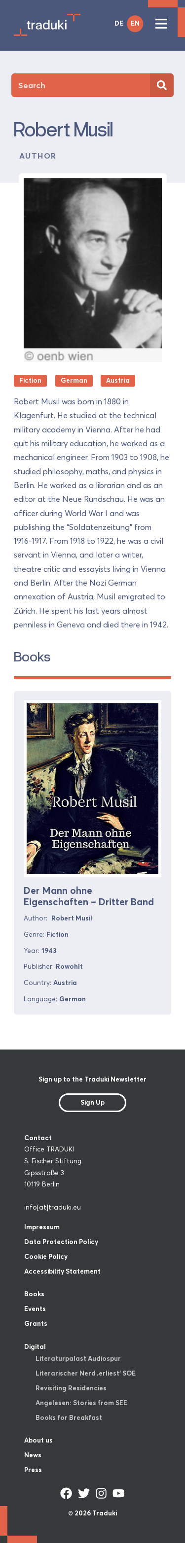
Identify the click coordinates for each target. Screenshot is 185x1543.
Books (34, 1294)
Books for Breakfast (69, 1417)
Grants (35, 1323)
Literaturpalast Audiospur (78, 1358)
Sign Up (92, 1102)
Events (35, 1309)
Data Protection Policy (61, 1242)
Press (33, 1470)
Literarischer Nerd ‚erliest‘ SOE (86, 1373)
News (32, 1455)
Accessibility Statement (62, 1271)
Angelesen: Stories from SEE (81, 1403)
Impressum (42, 1227)
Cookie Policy (46, 1256)
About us (38, 1440)
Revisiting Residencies (71, 1388)
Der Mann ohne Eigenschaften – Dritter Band (89, 896)
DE (118, 23)
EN (135, 23)
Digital (35, 1346)
